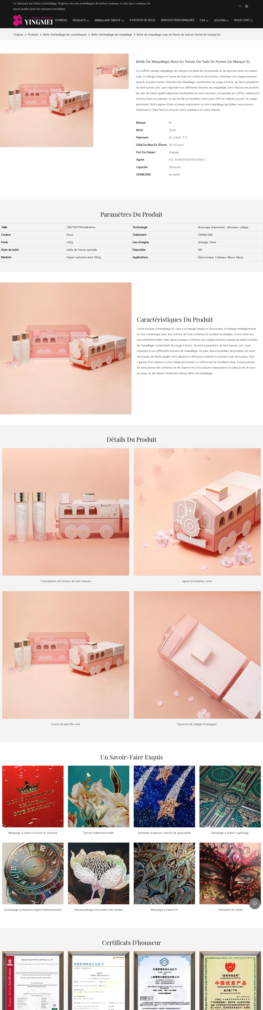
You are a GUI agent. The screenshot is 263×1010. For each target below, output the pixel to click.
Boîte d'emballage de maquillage (112, 34)
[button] (252, 20)
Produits (33, 34)
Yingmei (18, 34)
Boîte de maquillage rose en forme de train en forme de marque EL (179, 34)
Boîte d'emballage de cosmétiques (65, 34)
